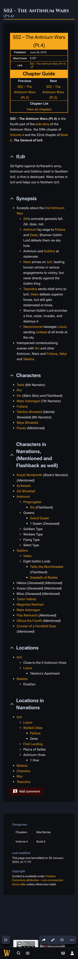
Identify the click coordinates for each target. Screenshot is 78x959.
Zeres (34, 235)
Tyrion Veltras (26, 599)
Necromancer (33, 327)
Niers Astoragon (28, 401)
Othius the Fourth (29, 621)
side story (42, 124)
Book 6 (40, 841)
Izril (49, 262)
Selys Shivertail (27, 423)
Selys (63, 354)
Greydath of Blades (44, 577)
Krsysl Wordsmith (29, 475)
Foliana (52, 354)
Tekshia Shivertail (29, 412)
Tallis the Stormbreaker (46, 567)
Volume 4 (17, 135)
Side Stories (43, 832)
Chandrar (23, 771)
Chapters (21, 832)
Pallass (60, 229)
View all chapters (39, 109)
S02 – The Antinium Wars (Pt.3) (25, 92)
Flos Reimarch (27, 615)
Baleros (22, 679)
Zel (25, 219)
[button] (26, 791)
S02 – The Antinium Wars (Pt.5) (53, 92)
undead (41, 332)
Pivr (19, 390)
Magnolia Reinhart (30, 604)
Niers (27, 262)
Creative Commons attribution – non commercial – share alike (38, 880)
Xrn (37, 348)
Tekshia (28, 359)
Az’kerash (24, 486)
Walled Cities (32, 728)
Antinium (30, 229)
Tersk (20, 385)
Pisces (21, 428)
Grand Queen (39, 518)
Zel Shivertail (26, 491)
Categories (19, 824)
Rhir (19, 776)
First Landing (33, 744)
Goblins (49, 251)
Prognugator (32, 502)
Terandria (30, 289)
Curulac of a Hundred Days (36, 626)
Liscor (61, 327)
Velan (34, 294)
